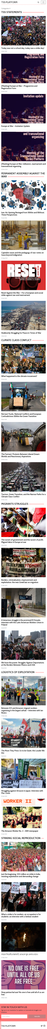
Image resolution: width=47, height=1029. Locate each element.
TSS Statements (11, 12)
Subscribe (37, 1016)
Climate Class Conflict (16, 340)
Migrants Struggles (14, 503)
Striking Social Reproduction (20, 838)
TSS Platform (9, 2)
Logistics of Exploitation (18, 672)
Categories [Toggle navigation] (5, 8)
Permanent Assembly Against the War (23, 175)
